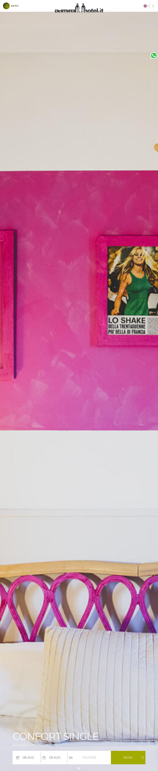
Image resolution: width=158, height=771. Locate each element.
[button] (11, 6)
